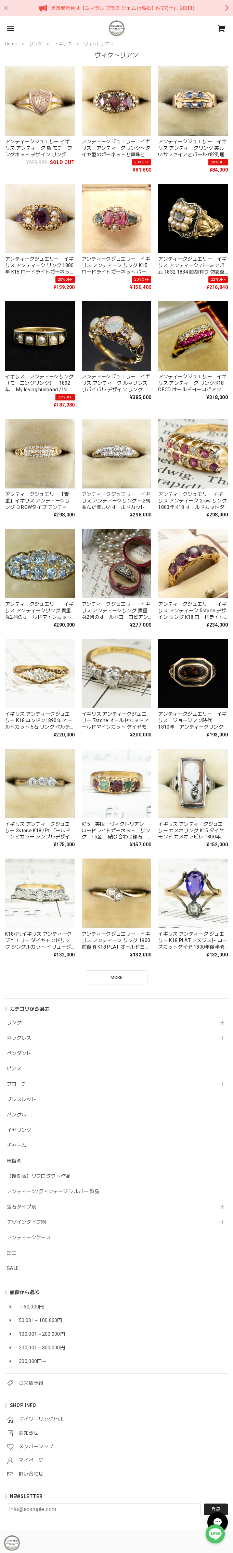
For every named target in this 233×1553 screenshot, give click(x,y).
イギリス (63, 44)
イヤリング (19, 1130)
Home (11, 44)
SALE (13, 1268)
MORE (116, 977)
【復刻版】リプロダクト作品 (38, 1176)
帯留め (14, 1160)
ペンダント (19, 1053)
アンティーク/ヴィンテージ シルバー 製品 (53, 1191)
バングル (16, 1114)
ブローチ (16, 1084)
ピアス (14, 1068)
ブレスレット (21, 1099)
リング (14, 1022)
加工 (12, 1253)
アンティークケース (29, 1237)
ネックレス (19, 1038)
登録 (215, 1509)
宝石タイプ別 (24, 1207)
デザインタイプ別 (26, 1222)
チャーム (16, 1145)
